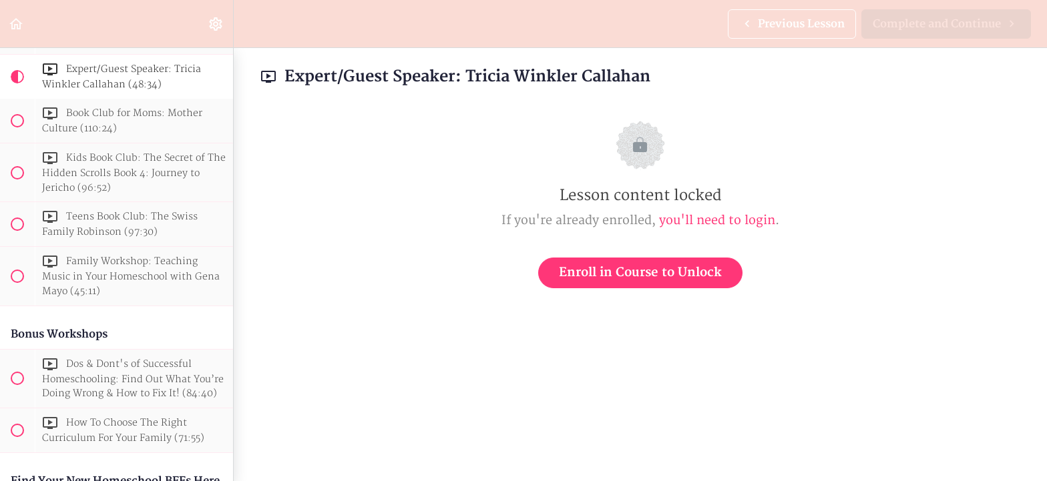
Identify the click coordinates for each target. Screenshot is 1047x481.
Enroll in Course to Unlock (640, 272)
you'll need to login (717, 220)
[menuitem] (216, 23)
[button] (16, 23)
